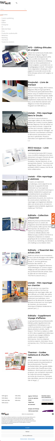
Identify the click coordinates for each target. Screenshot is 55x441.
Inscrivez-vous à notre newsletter (46, 396)
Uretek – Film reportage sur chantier (40, 284)
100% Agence (5, 395)
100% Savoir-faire (6, 400)
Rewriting (4, 38)
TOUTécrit (5, 40)
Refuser (27, 431)
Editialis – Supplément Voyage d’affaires (39, 316)
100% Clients (18, 398)
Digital (4, 20)
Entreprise (5, 25)
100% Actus (17, 400)
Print (3, 31)
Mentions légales (23, 438)
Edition (4, 22)
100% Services (5, 402)
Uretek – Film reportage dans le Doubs (40, 114)
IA (2, 27)
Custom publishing (8, 18)
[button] (53, 414)
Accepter (27, 427)
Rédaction (5, 35)
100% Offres (18, 395)
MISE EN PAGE (6, 29)
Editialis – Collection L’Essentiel (38, 216)
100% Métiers (5, 398)
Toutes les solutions (8, 42)
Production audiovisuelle (9, 33)
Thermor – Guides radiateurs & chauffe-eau (39, 355)
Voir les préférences (27, 435)
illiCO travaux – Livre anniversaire (38, 149)
